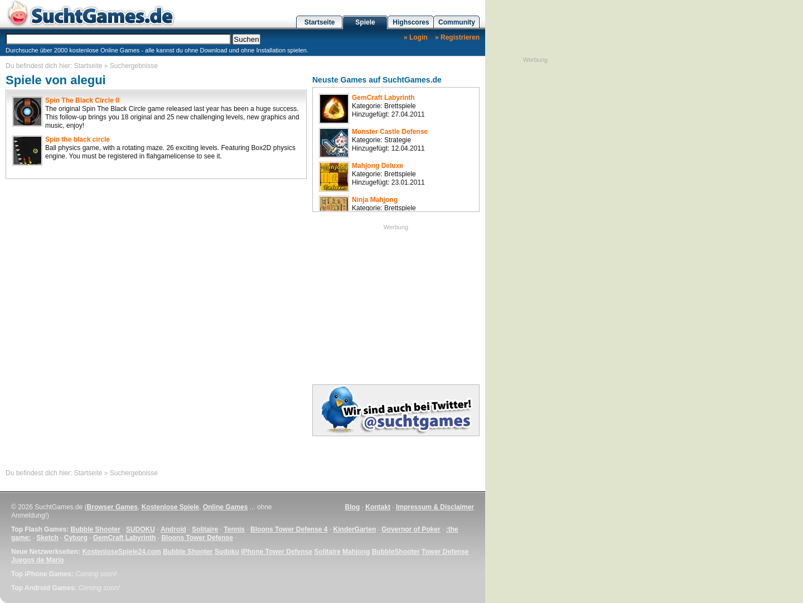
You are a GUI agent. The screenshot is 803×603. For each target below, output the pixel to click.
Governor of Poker (410, 529)
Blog (352, 507)
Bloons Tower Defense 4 (288, 529)
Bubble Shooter (95, 529)
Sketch (47, 538)
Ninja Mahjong (375, 200)
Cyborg (76, 538)
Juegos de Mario (37, 560)
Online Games (225, 507)
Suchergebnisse (134, 66)
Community (456, 22)
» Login (416, 37)
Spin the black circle (77, 139)
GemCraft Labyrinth (383, 98)
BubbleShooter (396, 552)
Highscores (411, 22)
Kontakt (377, 507)
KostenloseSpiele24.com (121, 552)
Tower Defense (445, 552)
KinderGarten (354, 529)
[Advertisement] (396, 301)
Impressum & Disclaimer (435, 507)
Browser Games (112, 507)
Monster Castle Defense (390, 132)
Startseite (319, 22)
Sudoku (227, 552)
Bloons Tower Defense (197, 538)
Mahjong (356, 552)
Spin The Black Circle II (82, 100)
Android (173, 529)
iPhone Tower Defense (276, 552)
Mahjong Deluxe (377, 166)
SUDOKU (140, 529)
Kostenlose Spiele (170, 507)
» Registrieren (457, 37)
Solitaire (205, 529)
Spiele (365, 22)
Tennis (234, 529)
